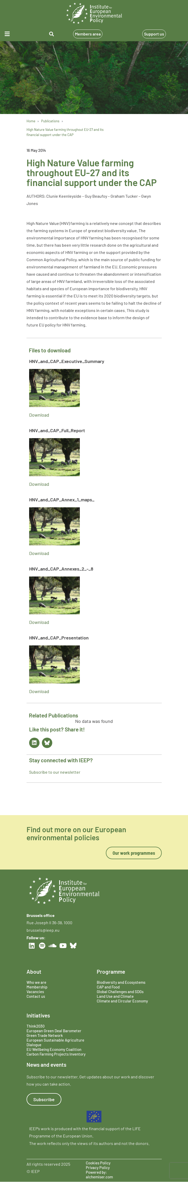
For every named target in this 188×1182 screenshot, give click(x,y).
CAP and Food (108, 987)
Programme (111, 971)
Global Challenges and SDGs (120, 991)
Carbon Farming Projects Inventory (56, 1054)
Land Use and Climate (115, 996)
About (34, 971)
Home (31, 121)
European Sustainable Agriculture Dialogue (55, 1042)
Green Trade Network (45, 1035)
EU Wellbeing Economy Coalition (54, 1049)
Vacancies (35, 991)
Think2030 (35, 1026)
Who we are (36, 982)
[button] (15, 34)
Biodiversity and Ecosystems (121, 982)
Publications (50, 121)
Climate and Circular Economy (122, 1001)
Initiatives (38, 1015)
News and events (46, 1064)
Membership (37, 987)
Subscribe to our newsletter (54, 772)
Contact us (36, 996)
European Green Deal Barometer (54, 1030)
